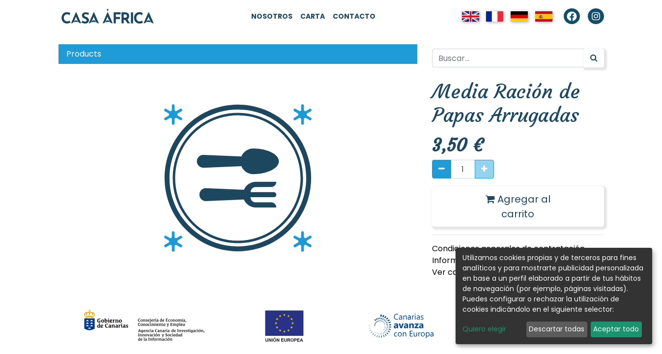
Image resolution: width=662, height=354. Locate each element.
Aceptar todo (616, 329)
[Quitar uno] (441, 169)
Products (83, 53)
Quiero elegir (484, 329)
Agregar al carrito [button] (518, 206)
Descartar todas (556, 329)
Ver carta (450, 272)
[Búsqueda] (594, 58)
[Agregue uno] (484, 169)
